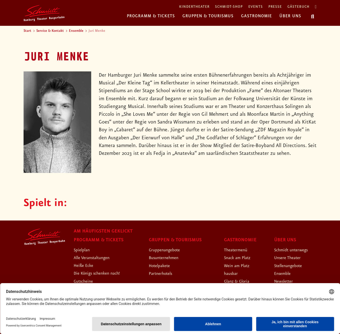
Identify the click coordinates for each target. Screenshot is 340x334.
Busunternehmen (167, 258)
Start (27, 31)
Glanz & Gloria (240, 281)
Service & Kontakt (50, 31)
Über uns (290, 16)
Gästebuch (298, 7)
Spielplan (83, 250)
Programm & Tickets (151, 16)
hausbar (232, 273)
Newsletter (286, 281)
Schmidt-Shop (229, 7)
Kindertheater (194, 7)
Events (255, 7)
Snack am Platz (240, 258)
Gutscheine (86, 281)
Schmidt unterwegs (295, 250)
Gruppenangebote (168, 250)
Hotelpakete (162, 266)
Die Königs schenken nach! (103, 273)
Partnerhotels (163, 273)
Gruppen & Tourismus (208, 16)
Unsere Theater (290, 258)
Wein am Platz (239, 266)
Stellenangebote (291, 266)
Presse (275, 7)
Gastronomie (256, 16)
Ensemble (76, 31)
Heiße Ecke (86, 265)
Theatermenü (238, 250)
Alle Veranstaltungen (96, 258)
